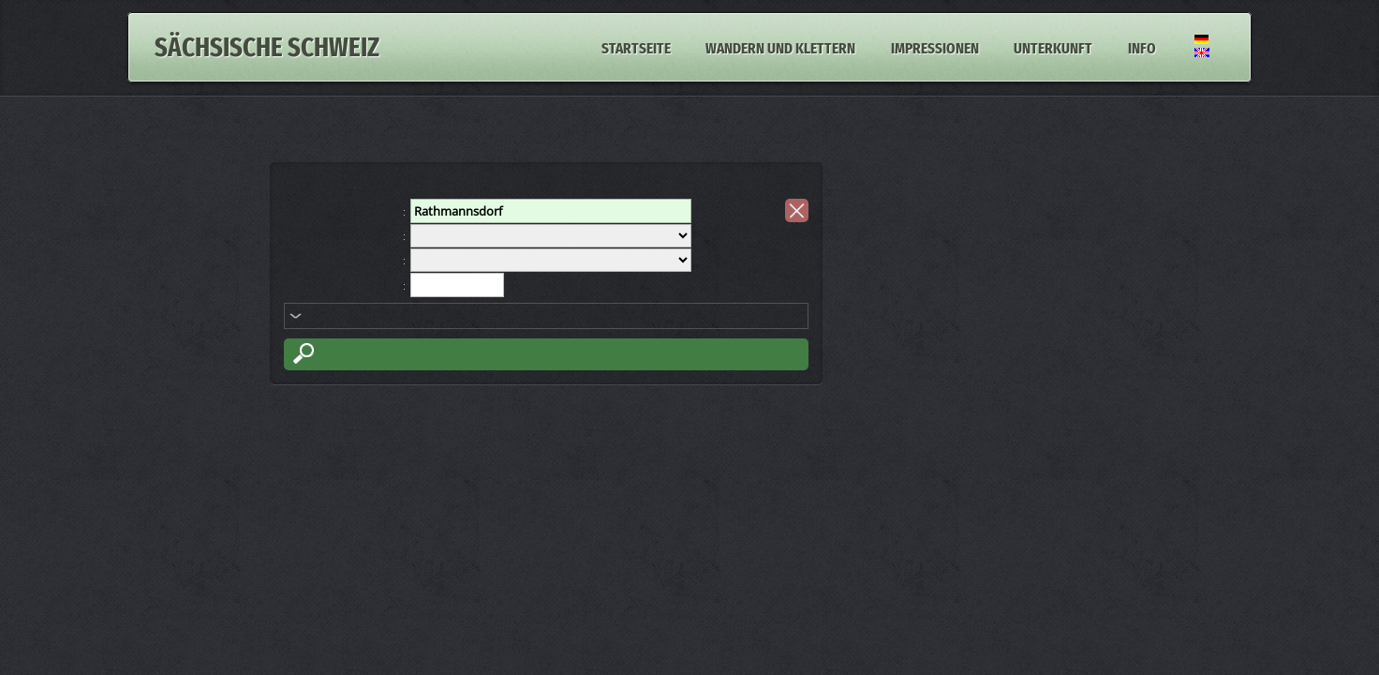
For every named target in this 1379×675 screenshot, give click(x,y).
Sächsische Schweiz (267, 47)
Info (1142, 47)
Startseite (636, 47)
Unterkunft (1053, 47)
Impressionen (935, 47)
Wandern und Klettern (780, 47)
